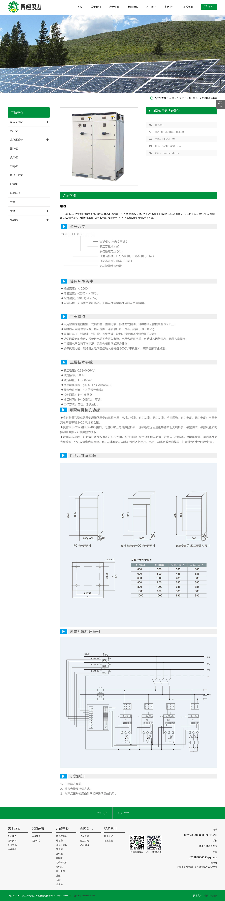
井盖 (12, 202)
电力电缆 (15, 193)
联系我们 (188, 6)
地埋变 (14, 130)
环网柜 (14, 166)
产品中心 (114, 6)
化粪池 (29, 219)
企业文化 (12, 845)
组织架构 (12, 840)
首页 (79, 6)
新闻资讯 (133, 6)
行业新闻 (84, 840)
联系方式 (108, 836)
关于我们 (96, 6)
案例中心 (170, 6)
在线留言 (108, 840)
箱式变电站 (29, 122)
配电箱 (14, 184)
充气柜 (14, 157)
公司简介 (12, 836)
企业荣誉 (12, 849)
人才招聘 (151, 6)
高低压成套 (29, 139)
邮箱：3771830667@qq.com (163, 146)
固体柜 (14, 148)
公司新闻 (84, 836)
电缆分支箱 (16, 175)
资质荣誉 (38, 828)
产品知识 (84, 845)
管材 (29, 211)
